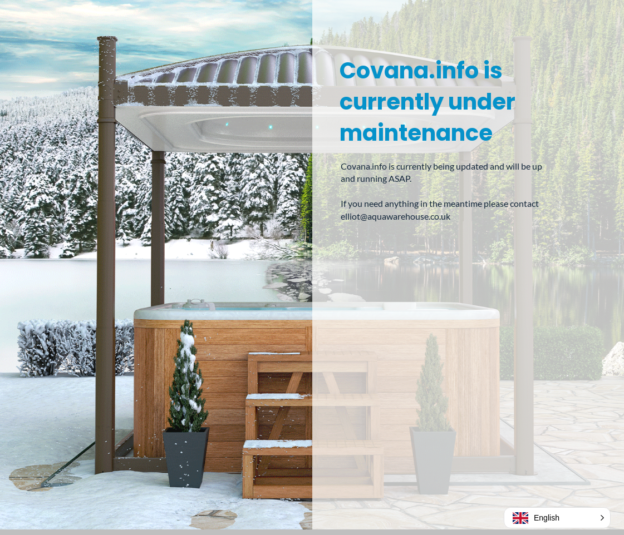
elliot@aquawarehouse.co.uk (395, 216)
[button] (557, 518)
